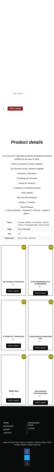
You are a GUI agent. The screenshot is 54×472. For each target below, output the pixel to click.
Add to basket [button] (13, 291)
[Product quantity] (4, 109)
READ (30, 425)
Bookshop (8, 426)
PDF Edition (18, 94)
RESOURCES (33, 423)
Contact (7, 433)
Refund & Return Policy (43, 442)
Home (6, 423)
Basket (6, 430)
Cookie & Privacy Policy (11, 442)
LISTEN (31, 429)
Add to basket (15, 108)
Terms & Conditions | (27, 442)
